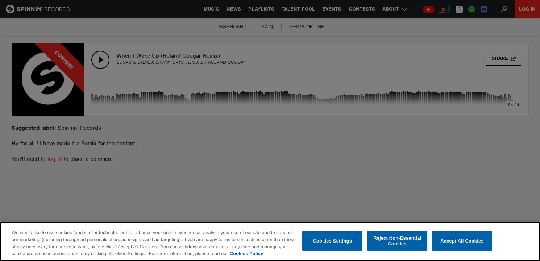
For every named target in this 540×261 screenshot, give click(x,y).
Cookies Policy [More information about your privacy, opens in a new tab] (246, 253)
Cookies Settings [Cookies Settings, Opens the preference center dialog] (332, 241)
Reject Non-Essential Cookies (397, 240)
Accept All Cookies (462, 241)
